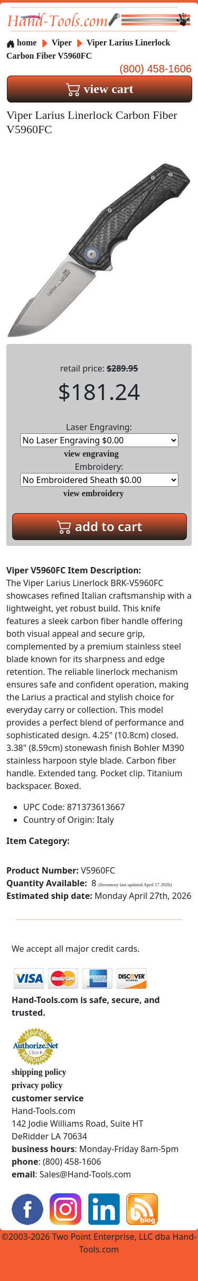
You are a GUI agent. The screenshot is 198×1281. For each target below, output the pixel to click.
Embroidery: (99, 474)
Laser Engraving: (99, 434)
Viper (63, 42)
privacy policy (37, 1085)
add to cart (100, 526)
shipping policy (39, 1072)
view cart (100, 88)
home (21, 42)
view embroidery (93, 493)
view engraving (91, 453)
